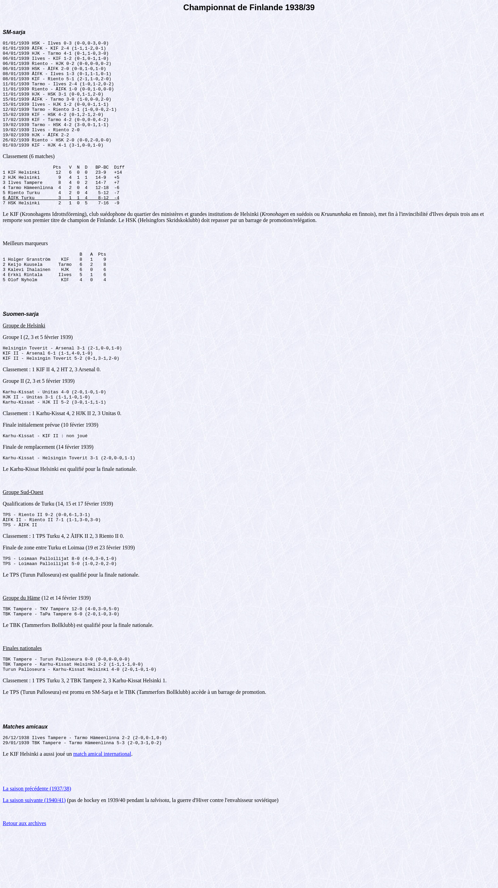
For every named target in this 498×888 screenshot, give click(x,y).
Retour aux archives (24, 879)
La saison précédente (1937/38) (37, 845)
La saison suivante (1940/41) (34, 856)
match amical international (102, 810)
